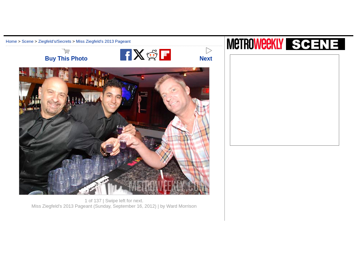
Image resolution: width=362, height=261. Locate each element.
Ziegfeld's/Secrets (54, 41)
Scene (28, 41)
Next (205, 55)
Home (11, 41)
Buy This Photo (66, 55)
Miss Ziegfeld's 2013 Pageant (103, 41)
